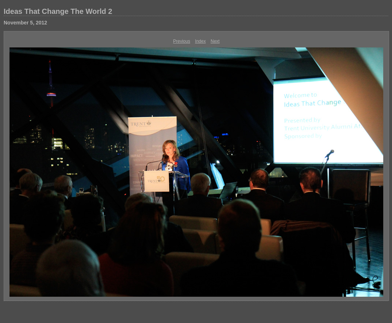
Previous (181, 41)
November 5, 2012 (25, 23)
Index (200, 41)
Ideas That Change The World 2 (58, 11)
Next (215, 41)
